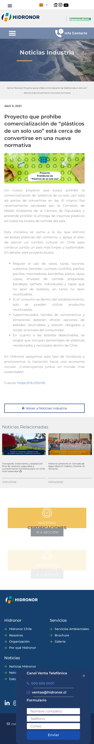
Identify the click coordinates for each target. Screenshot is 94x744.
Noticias (18, 88)
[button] (9, 5)
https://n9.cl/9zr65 (31, 383)
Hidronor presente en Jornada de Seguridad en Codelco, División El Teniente (66, 466)
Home (10, 88)
